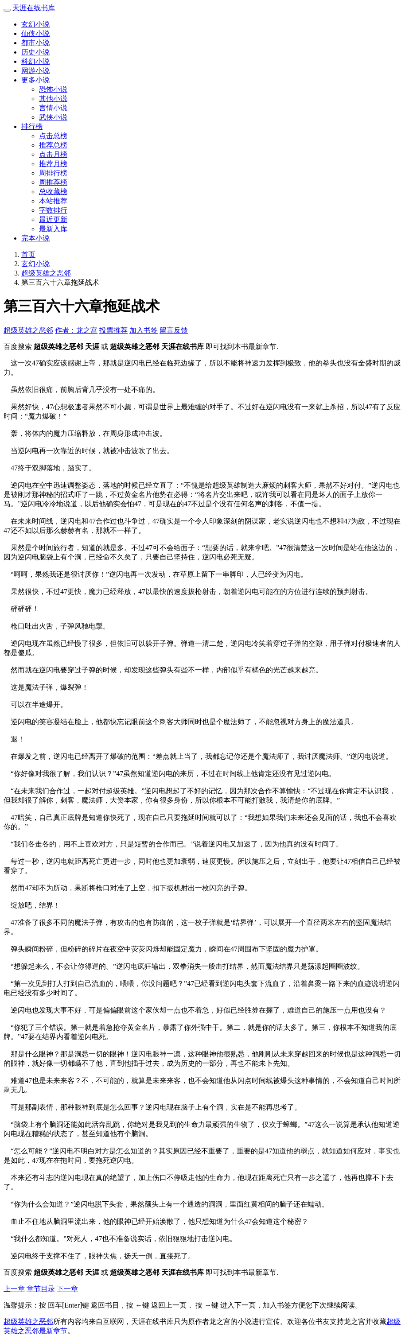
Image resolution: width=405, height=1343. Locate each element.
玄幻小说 (35, 24)
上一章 (14, 1289)
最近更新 (53, 219)
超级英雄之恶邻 (46, 273)
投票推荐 (113, 330)
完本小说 (35, 238)
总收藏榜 (53, 191)
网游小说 (35, 70)
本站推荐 (53, 201)
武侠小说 (53, 117)
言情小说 (53, 108)
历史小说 (35, 52)
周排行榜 (53, 173)
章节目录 (41, 1289)
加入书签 (143, 330)
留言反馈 (174, 330)
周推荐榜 (53, 182)
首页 (28, 254)
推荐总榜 (53, 145)
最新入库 (53, 229)
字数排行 (53, 210)
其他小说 (53, 98)
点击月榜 (53, 154)
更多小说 (35, 80)
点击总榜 (53, 136)
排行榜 (32, 126)
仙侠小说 (35, 33)
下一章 (67, 1289)
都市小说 (35, 43)
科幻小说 (35, 61)
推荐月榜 (53, 163)
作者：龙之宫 (76, 330)
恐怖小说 (53, 89)
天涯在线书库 (33, 8)
